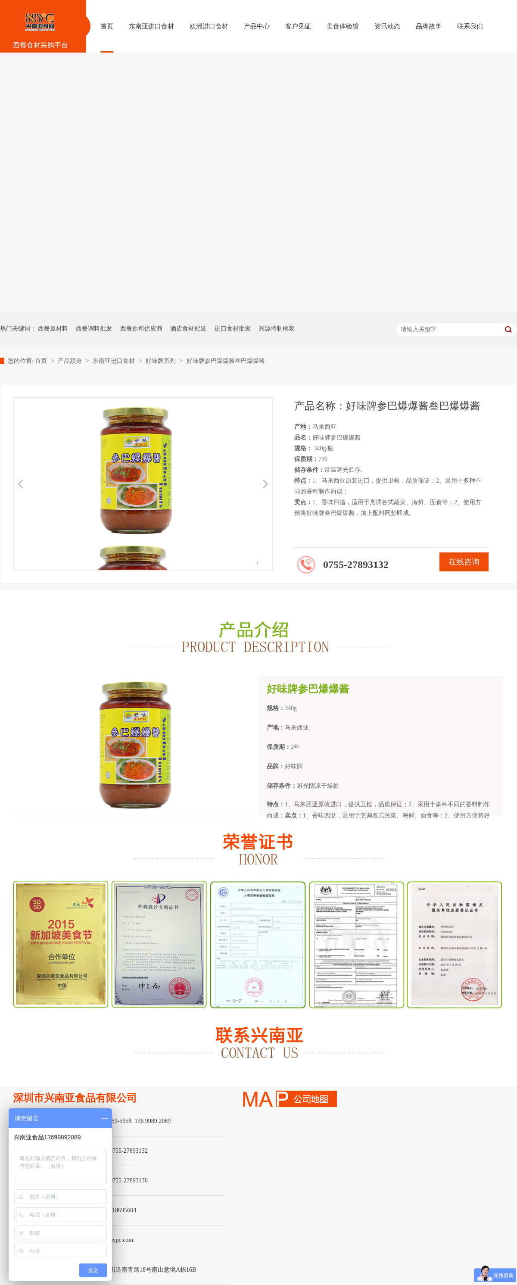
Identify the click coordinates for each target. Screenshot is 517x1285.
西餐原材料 (53, 328)
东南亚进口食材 (115, 361)
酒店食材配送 (188, 328)
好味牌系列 (162, 361)
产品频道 (71, 361)
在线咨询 (464, 562)
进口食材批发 (233, 328)
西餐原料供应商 (141, 328)
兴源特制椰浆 (276, 328)
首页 (42, 361)
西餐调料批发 (94, 328)
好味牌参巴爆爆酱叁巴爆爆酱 (226, 361)
